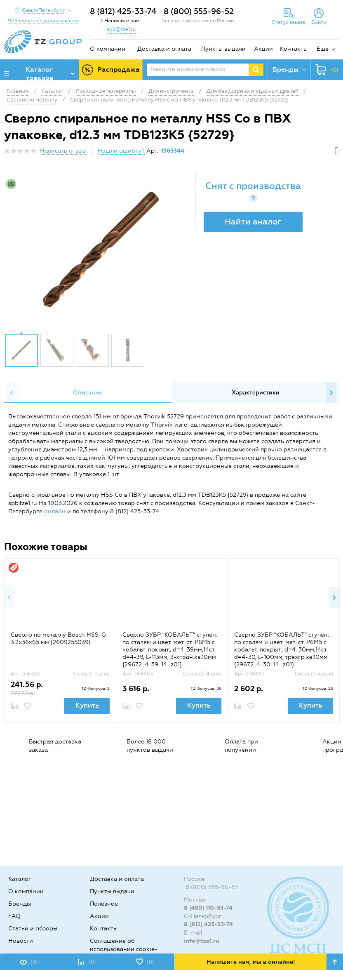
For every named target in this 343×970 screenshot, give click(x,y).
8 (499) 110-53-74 (208, 907)
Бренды (19, 903)
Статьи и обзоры (32, 928)
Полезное (104, 903)
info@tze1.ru (201, 940)
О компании (107, 48)
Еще (323, 48)
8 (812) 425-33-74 (123, 11)
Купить (87, 705)
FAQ (14, 916)
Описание (87, 392)
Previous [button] (12, 392)
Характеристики (256, 392)
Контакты (294, 48)
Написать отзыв (63, 150)
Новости (20, 940)
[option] (100, 251)
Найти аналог (253, 222)
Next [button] (331, 392)
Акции (263, 48)
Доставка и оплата (164, 48)
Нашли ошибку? (121, 150)
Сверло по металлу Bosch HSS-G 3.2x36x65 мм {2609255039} (58, 638)
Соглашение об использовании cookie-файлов (123, 949)
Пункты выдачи (223, 48)
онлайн (55, 511)
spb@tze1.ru (121, 29)
